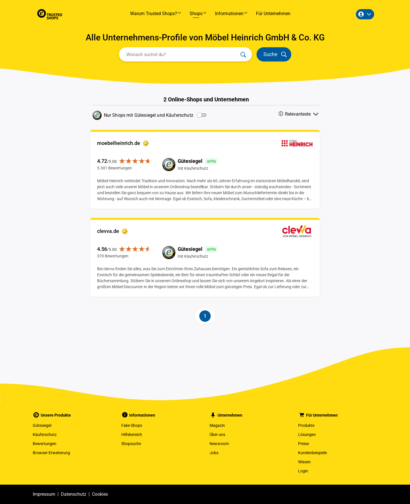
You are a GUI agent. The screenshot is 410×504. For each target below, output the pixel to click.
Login (303, 471)
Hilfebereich (131, 434)
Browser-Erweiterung (51, 452)
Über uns (217, 434)
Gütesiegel (42, 425)
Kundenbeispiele (312, 452)
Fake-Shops (131, 425)
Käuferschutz (45, 434)
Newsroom (219, 443)
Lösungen (307, 434)
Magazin (217, 425)
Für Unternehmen (273, 13)
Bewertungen (44, 443)
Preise (303, 443)
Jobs (214, 452)
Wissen (304, 462)
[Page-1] (205, 316)
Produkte (306, 425)
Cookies (100, 494)
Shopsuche (131, 443)
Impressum (44, 494)
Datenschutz (73, 494)
